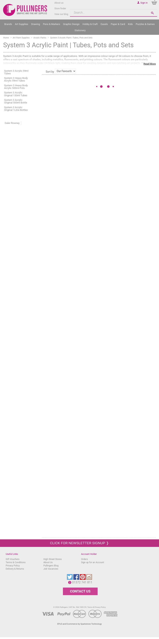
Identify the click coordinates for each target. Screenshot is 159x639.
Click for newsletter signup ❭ (79, 543)
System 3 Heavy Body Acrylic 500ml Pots (16, 86)
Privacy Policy (13, 565)
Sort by (50, 71)
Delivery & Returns (15, 569)
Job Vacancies (50, 569)
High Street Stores (52, 559)
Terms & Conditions (16, 562)
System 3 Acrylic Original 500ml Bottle (15, 101)
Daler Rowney (12, 123)
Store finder (60, 8)
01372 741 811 (83, 582)
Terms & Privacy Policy (96, 607)
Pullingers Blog (51, 565)
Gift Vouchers (13, 559)
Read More (149, 63)
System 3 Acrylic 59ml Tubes (16, 72)
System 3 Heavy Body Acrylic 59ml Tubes (16, 79)
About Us (48, 562)
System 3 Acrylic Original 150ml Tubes (15, 94)
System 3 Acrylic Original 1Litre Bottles (16, 108)
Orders (84, 559)
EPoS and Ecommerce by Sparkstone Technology (79, 624)
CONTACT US (80, 591)
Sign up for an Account (92, 562)
